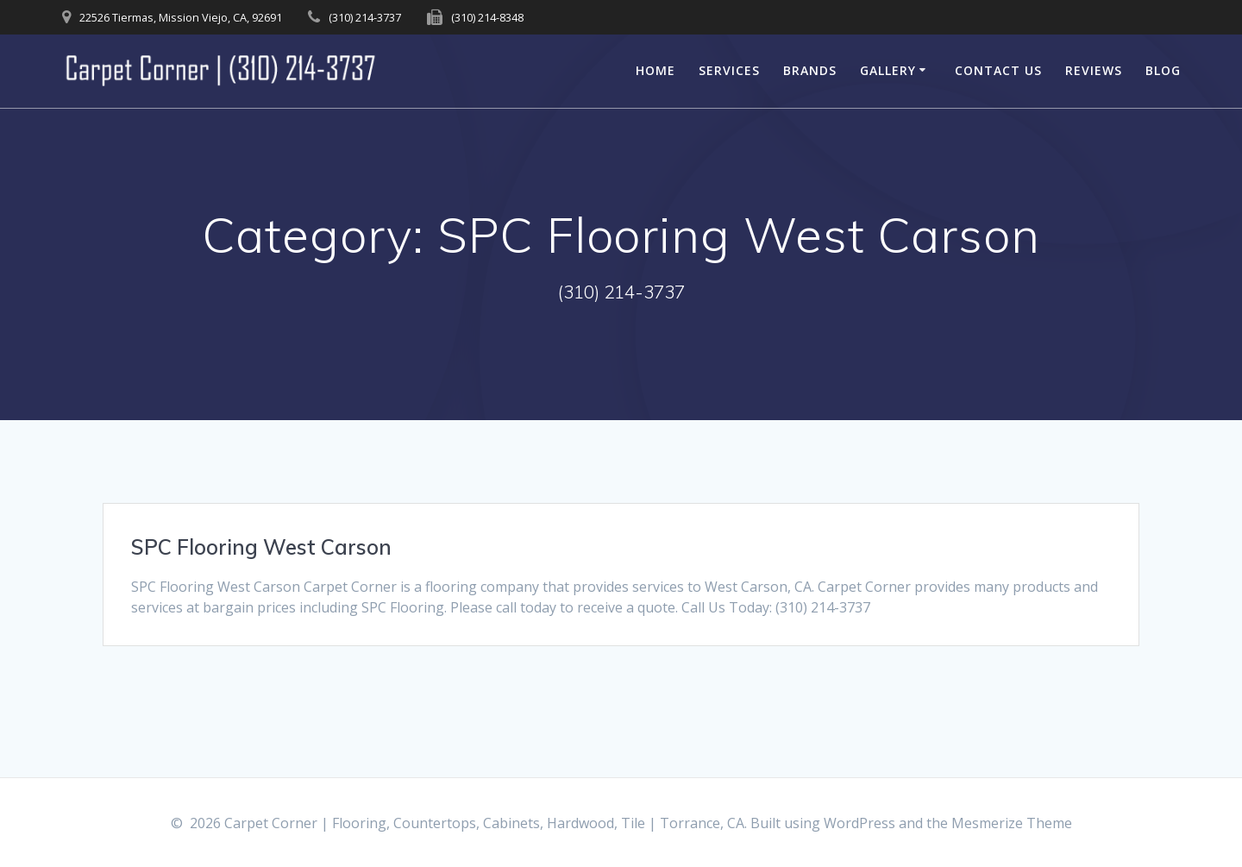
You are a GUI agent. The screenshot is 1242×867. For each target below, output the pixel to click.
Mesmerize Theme (1011, 823)
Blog (1163, 70)
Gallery (888, 70)
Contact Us (998, 70)
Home (655, 70)
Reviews (1093, 70)
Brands (810, 70)
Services (729, 70)
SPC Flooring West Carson (261, 547)
